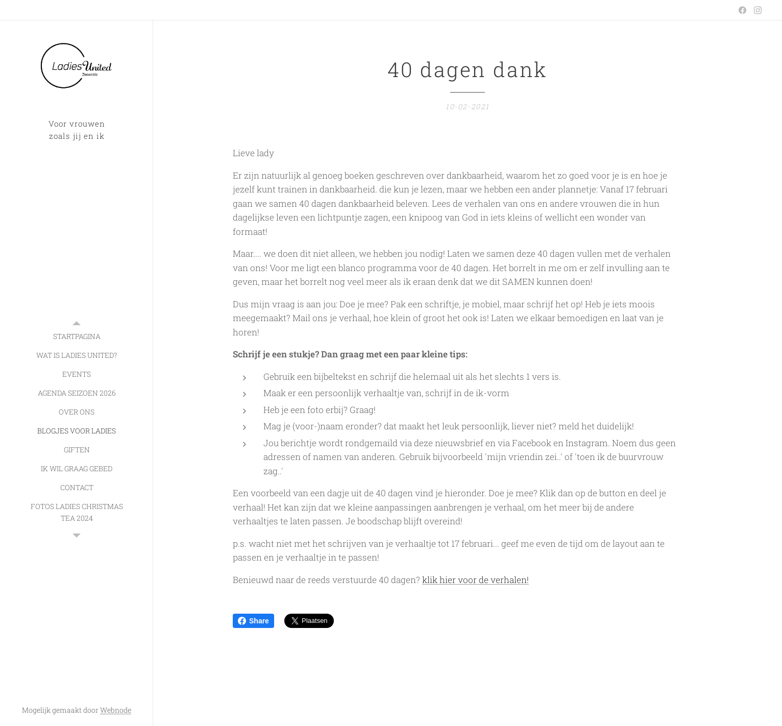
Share (253, 621)
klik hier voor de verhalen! (475, 580)
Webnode (115, 710)
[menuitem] (76, 336)
